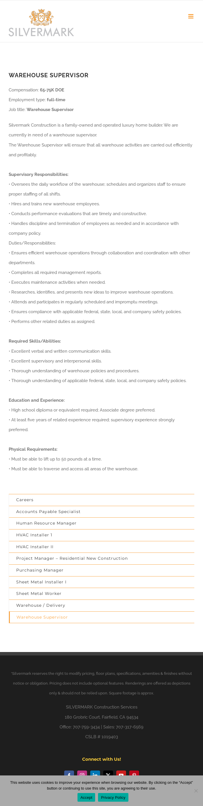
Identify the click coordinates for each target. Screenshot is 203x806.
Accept (86, 797)
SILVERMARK (79, 707)
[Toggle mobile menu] (191, 16)
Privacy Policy (113, 797)
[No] (196, 791)
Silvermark (21, 673)
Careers (25, 499)
